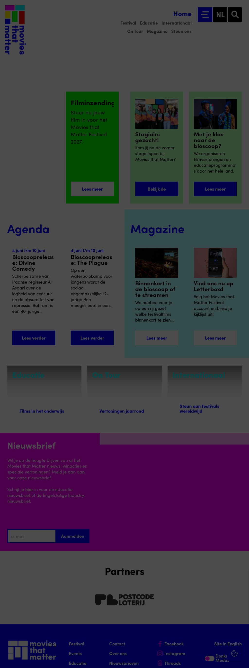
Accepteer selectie (207, 659)
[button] (202, 612)
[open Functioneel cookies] (241, 612)
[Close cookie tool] (241, 577)
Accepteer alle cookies (208, 644)
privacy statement (188, 596)
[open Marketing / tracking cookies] (241, 627)
